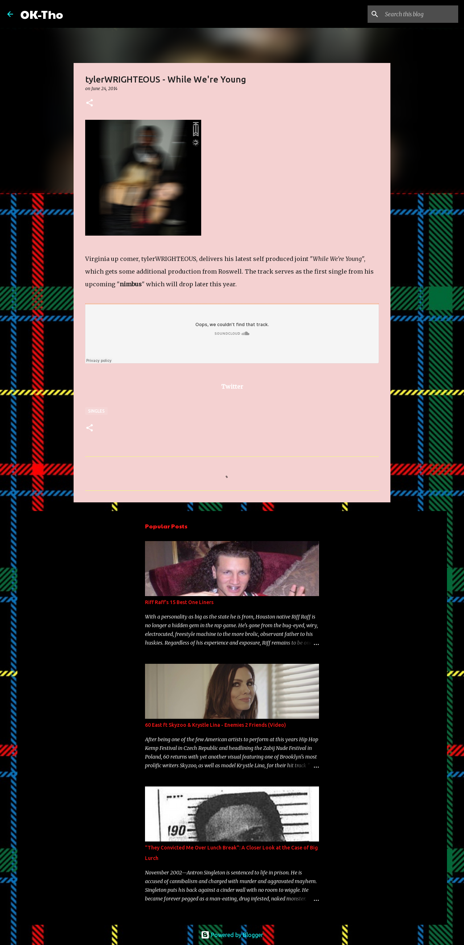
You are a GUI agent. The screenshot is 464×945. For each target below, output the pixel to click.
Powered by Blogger (232, 935)
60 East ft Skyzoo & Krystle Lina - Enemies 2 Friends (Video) (215, 725)
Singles (96, 411)
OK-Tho (41, 14)
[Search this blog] (420, 14)
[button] (89, 103)
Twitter (232, 386)
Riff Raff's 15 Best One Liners (179, 602)
